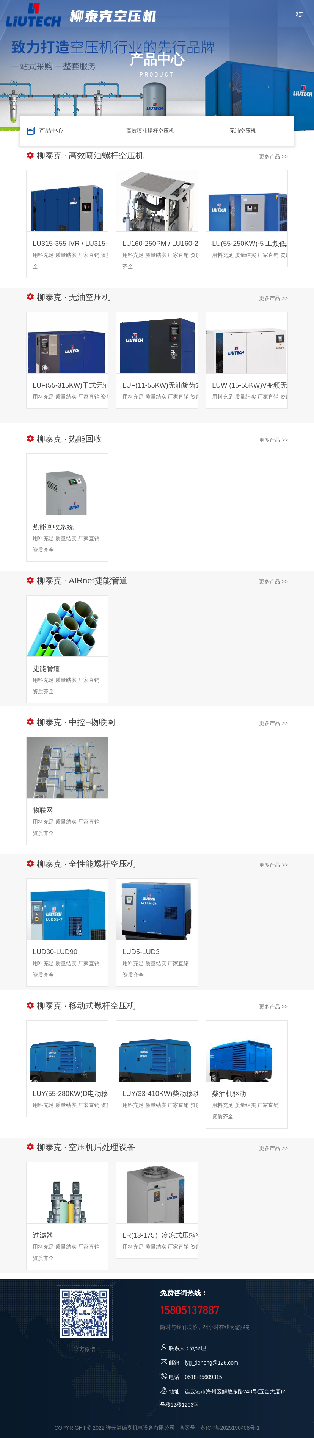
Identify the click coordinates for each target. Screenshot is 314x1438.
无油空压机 (242, 131)
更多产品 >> (273, 156)
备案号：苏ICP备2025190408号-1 (219, 1428)
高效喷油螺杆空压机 (150, 131)
